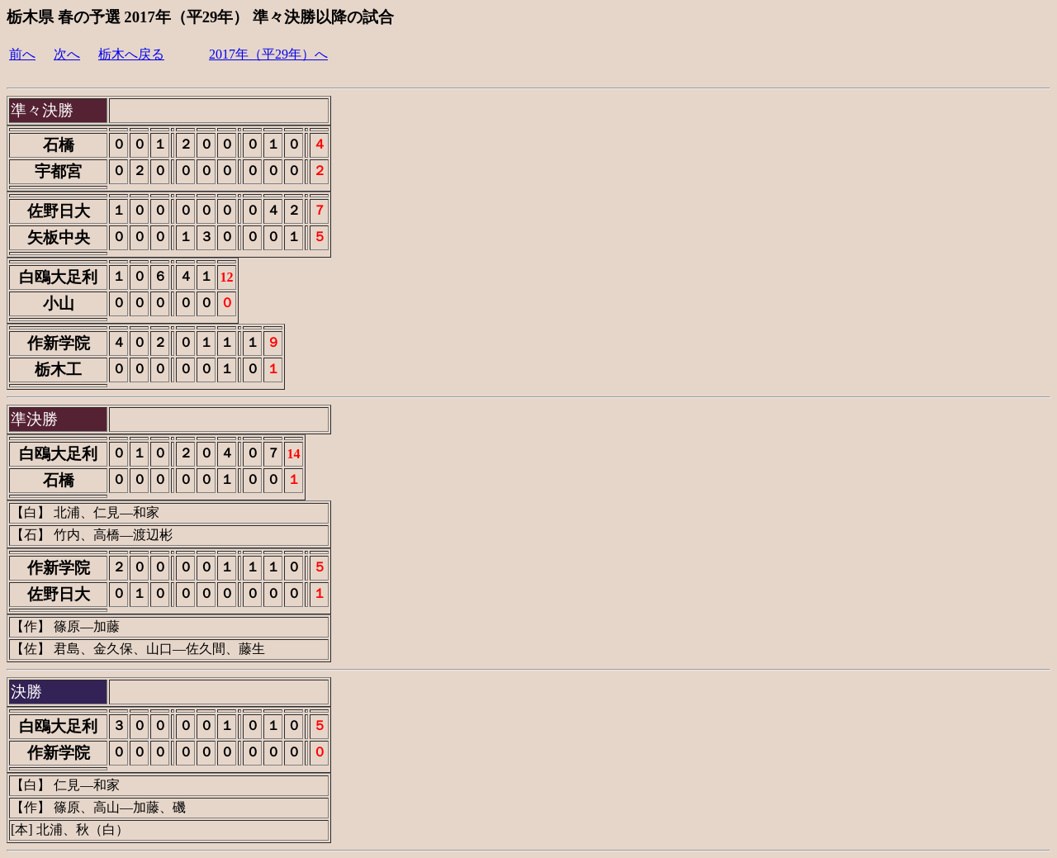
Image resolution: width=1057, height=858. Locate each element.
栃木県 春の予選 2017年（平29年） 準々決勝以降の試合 (200, 17)
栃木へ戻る (131, 54)
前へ (22, 54)
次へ (67, 54)
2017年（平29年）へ (268, 54)
